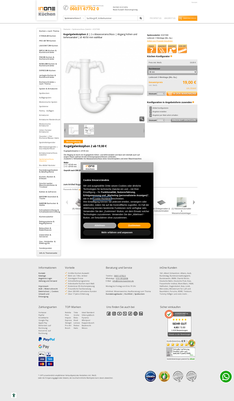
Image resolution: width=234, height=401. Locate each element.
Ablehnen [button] (100, 225)
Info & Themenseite (48, 253)
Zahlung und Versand (48, 281)
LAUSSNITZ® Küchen (48, 45)
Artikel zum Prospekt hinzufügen (160, 41)
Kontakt (194, 2)
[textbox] (111, 18)
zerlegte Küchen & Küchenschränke (47, 76)
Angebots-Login (45, 278)
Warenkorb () (189, 18)
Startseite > (67, 29)
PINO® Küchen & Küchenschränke (46, 58)
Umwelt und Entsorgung (44, 295)
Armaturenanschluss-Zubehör (48, 154)
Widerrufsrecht (51, 288)
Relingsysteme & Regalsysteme (46, 222)
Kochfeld (128, 294)
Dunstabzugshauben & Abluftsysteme (48, 171)
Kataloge (42, 275)
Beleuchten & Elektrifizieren (45, 229)
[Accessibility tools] (14, 395)
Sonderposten (45, 248)
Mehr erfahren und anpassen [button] (116, 232)
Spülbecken (44, 93)
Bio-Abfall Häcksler (47, 165)
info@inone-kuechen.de (123, 281)
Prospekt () (155, 18)
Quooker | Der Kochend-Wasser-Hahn (49, 137)
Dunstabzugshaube (114, 294)
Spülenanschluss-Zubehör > (82, 29)
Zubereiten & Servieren (45, 236)
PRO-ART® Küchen (47, 40)
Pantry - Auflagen (46, 111)
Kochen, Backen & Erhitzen (47, 177)
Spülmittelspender (47, 142)
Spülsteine (43, 106)
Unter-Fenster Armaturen (45, 131)
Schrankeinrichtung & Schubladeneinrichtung (49, 211)
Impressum (43, 286)
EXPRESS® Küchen (47, 70)
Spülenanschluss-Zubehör (46, 160)
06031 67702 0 (120, 275)
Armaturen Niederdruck (49, 119)
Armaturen (44, 115)
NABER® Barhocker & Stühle (48, 204)
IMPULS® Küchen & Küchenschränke (48, 51)
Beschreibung (73, 141)
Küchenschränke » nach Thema (47, 83)
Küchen (46, 11)
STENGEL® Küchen (47, 36)
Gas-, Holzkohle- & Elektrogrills (47, 242)
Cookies (55, 291)
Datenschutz (44, 291)
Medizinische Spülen (48, 102)
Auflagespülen (45, 97)
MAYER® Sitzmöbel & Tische (48, 197)
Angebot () (169, 18)
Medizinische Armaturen (45, 125)
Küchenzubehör (46, 216)
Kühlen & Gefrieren (47, 192)
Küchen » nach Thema (49, 31)
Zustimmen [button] (134, 225)
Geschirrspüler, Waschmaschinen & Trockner (48, 185)
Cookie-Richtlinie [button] (102, 198)
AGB (40, 288)
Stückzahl (152, 94)
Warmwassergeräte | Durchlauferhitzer (48, 147)
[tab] (48, 30)
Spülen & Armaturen (48, 88)
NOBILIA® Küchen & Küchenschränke (48, 65)
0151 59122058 (122, 278)
